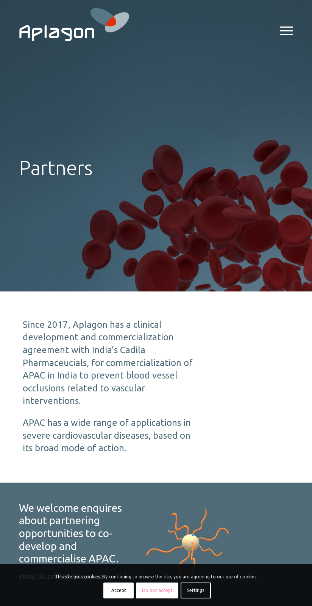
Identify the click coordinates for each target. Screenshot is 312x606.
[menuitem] (282, 30)
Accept (118, 590)
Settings (195, 590)
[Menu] (282, 30)
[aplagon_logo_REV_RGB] (74, 25)
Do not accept (157, 590)
